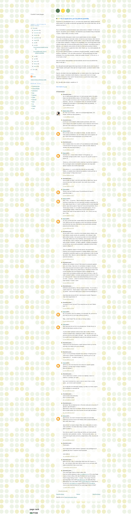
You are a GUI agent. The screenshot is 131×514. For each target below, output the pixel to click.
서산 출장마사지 (84, 474)
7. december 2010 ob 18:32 (70, 467)
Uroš (33, 108)
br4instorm (35, 90)
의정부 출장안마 (86, 481)
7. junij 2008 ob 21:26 (68, 116)
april (35, 58)
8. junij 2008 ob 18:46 (68, 308)
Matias (34, 106)
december (36, 30)
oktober (36, 35)
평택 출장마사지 (81, 479)
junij (35, 45)
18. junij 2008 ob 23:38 (68, 399)
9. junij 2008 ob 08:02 (68, 339)
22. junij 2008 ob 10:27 (68, 440)
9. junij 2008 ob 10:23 (68, 348)
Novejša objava (60, 494)
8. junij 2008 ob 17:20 (68, 282)
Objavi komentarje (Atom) (70, 497)
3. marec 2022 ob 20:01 (69, 487)
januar (35, 66)
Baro (33, 101)
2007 (33, 69)
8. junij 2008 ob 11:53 (68, 186)
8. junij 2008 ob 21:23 (68, 321)
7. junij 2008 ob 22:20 (68, 127)
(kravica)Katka (36, 88)
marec (35, 61)
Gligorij (65, 131)
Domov (78, 494)
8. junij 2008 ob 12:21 (68, 215)
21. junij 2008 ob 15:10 (68, 412)
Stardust (34, 95)
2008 (33, 28)
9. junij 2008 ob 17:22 (68, 370)
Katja (64, 324)
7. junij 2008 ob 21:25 (68, 107)
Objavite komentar (63, 491)
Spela (64, 153)
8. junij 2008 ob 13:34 (68, 228)
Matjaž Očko (66, 110)
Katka (33, 97)
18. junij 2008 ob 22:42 (68, 390)
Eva (33, 93)
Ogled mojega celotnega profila (38, 79)
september (36, 37)
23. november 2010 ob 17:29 (70, 456)
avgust (35, 40)
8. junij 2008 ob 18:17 (68, 299)
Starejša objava (96, 494)
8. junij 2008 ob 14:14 (68, 259)
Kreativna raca (36, 86)
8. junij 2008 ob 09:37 (68, 138)
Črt (33, 104)
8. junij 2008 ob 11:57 (68, 195)
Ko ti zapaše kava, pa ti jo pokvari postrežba (75, 18)
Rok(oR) (34, 99)
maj (35, 56)
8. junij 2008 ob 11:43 (68, 175)
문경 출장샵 (92, 483)
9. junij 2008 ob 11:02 (68, 359)
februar (36, 63)
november (36, 32)
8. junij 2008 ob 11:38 (68, 149)
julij (35, 42)
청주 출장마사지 (74, 483)
